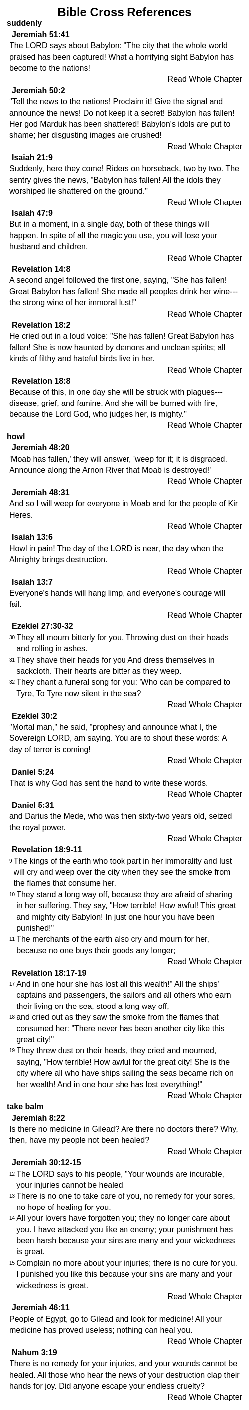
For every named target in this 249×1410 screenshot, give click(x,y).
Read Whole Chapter (205, 79)
